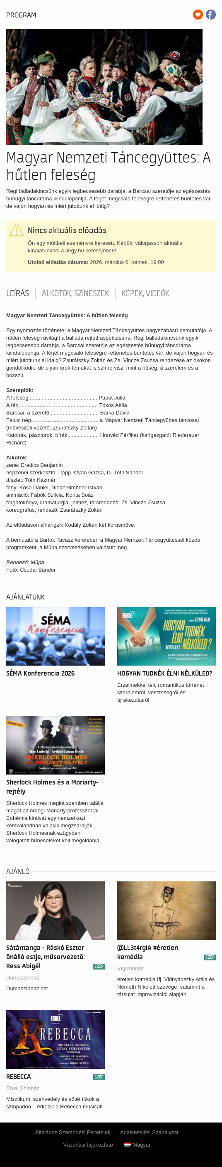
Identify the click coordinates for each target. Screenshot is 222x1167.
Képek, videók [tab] (145, 293)
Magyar (137, 1145)
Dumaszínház (22, 978)
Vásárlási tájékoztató (88, 1145)
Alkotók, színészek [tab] (75, 293)
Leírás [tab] (17, 293)
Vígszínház (130, 968)
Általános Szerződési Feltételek (72, 1132)
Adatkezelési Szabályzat (149, 1132)
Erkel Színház (22, 1088)
